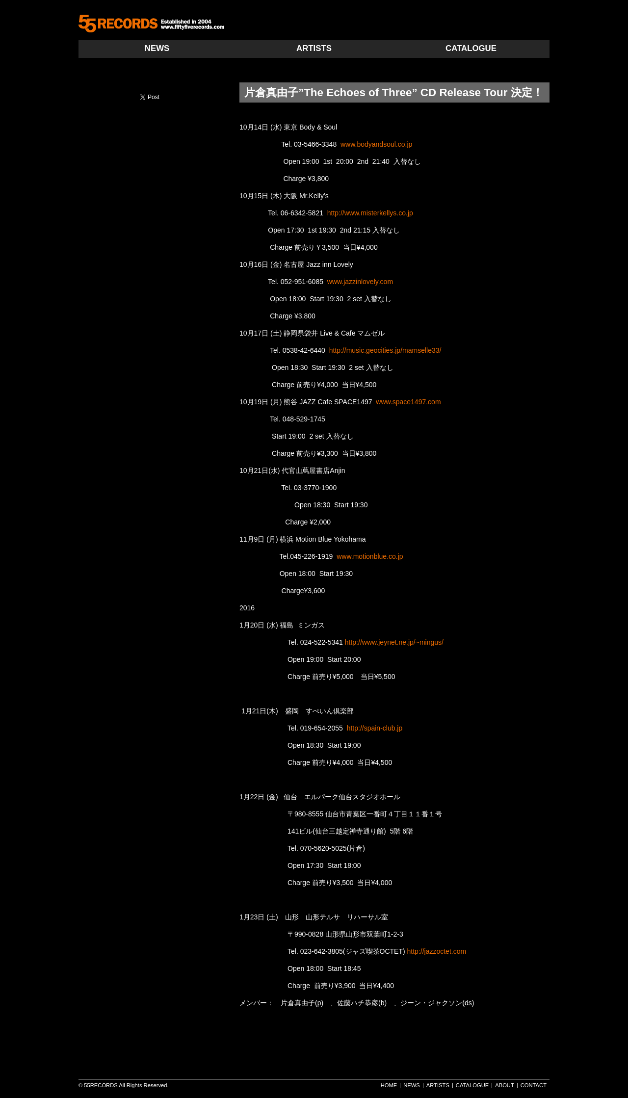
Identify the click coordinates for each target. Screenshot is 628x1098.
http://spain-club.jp (375, 728)
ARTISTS (314, 48)
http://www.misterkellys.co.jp (370, 213)
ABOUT (504, 1085)
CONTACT (534, 1085)
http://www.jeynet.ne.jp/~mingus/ (394, 642)
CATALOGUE (471, 48)
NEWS (157, 48)
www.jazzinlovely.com (360, 282)
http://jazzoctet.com (437, 951)
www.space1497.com (408, 402)
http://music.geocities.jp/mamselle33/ (385, 350)
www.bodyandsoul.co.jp (376, 144)
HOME (389, 1085)
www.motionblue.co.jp (370, 556)
